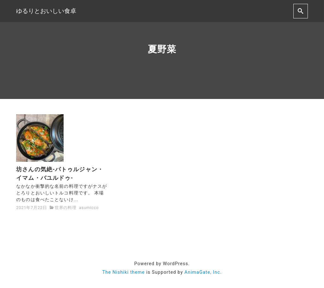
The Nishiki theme (123, 272)
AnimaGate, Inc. (203, 272)
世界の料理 (66, 207)
